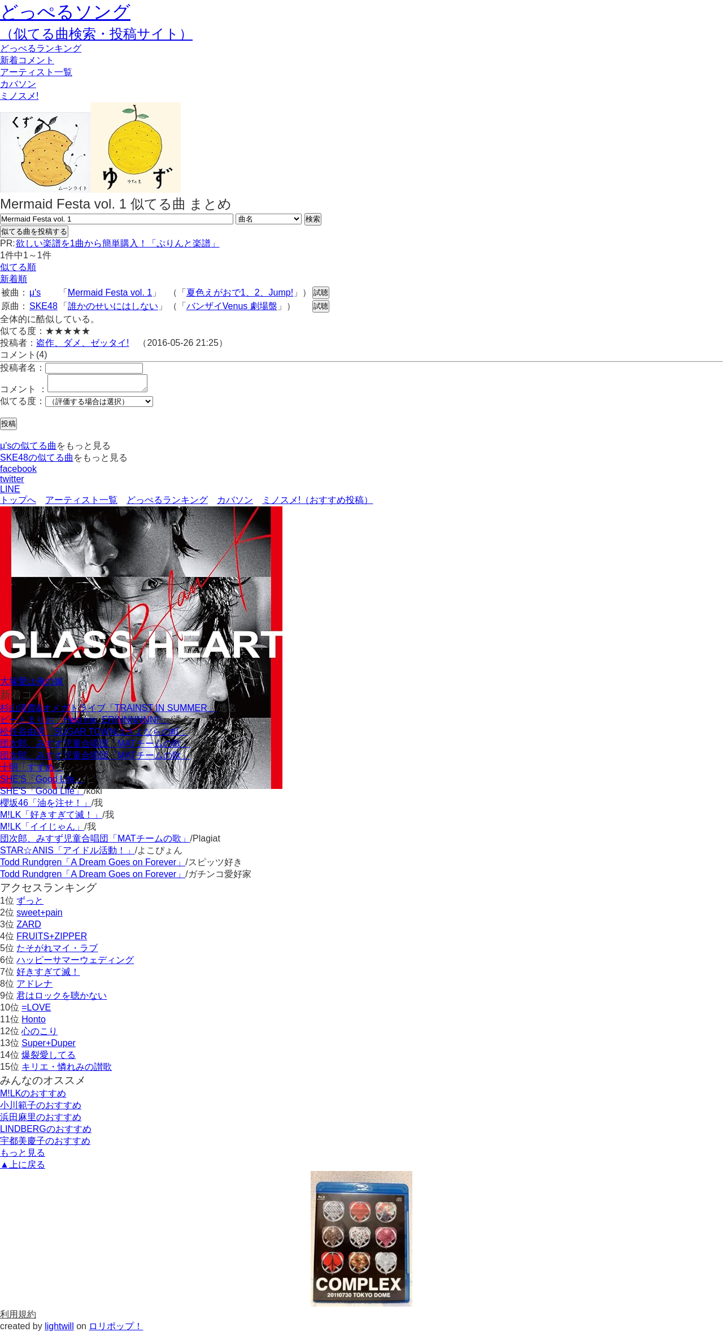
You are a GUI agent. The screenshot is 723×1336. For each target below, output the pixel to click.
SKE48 (43, 306)
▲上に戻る (22, 1168)
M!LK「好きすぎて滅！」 (51, 818)
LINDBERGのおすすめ (46, 1132)
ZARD (28, 927)
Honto (33, 1022)
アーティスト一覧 (81, 503)
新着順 (13, 279)
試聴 (320, 292)
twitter (12, 482)
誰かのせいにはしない (113, 306)
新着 (27, 60)
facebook (18, 472)
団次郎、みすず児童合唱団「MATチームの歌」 (95, 747)
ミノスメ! (19, 96)
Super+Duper (48, 1046)
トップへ (18, 503)
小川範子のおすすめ (40, 1108)
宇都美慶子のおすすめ (45, 1144)
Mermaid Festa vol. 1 (110, 292)
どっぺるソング (65, 12)
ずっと (29, 904)
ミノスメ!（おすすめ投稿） (317, 503)
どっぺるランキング (167, 503)
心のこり (39, 1034)
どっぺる (40, 48)
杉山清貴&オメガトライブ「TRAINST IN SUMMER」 (108, 711)
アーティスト (36, 72)
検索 (313, 219)
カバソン (18, 84)
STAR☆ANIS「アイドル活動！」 (67, 853)
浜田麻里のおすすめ (40, 1120)
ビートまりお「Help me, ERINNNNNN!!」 (85, 723)
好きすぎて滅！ (48, 975)
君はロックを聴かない (61, 999)
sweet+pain (39, 916)
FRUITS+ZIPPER (51, 939)
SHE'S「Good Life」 (42, 782)
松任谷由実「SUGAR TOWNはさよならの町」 (94, 735)
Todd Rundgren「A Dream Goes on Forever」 (92, 865)
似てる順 (18, 267)
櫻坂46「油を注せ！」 (46, 806)
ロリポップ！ (116, 1329)
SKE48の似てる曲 (36, 461)
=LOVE (36, 1011)
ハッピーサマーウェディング (75, 963)
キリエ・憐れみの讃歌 (66, 1070)
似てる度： (22, 404)
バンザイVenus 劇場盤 (231, 306)
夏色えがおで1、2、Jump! (239, 292)
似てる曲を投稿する (34, 231)
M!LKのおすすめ (33, 1096)
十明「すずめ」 (31, 770)
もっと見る (22, 1156)
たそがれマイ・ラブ (57, 951)
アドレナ (34, 987)
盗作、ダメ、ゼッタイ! (82, 343)
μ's (35, 292)
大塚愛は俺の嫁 (31, 684)
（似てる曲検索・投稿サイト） (96, 33)
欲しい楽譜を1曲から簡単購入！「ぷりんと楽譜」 (117, 243)
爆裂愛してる (48, 1058)
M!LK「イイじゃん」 (42, 830)
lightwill (59, 1329)
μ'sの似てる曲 (28, 449)
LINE (10, 492)
